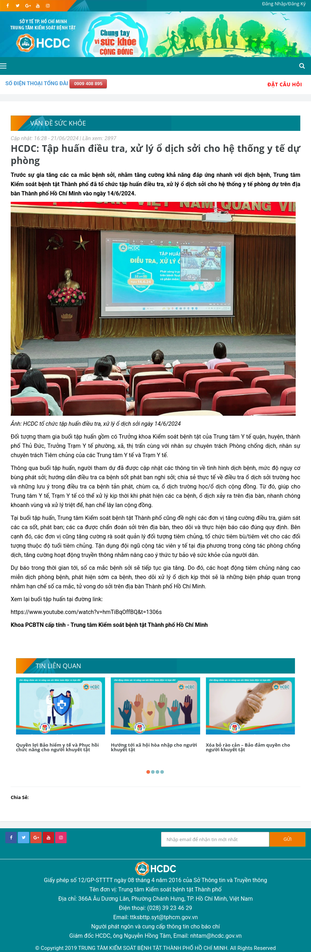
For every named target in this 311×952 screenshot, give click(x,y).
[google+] (36, 837)
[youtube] (37, 5)
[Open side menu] (3, 66)
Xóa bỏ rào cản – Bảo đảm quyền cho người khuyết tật (248, 747)
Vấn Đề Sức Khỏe (58, 123)
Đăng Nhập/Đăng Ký (284, 3)
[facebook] (7, 5)
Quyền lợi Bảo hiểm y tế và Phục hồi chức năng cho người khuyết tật (57, 747)
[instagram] (47, 5)
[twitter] (17, 5)
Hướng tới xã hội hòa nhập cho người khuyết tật (154, 747)
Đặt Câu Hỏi (285, 84)
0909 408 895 (88, 83)
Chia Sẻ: (20, 797)
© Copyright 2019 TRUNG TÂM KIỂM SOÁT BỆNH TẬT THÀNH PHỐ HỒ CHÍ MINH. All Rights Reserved (155, 948)
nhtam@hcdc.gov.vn (216, 935)
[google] (27, 5)
